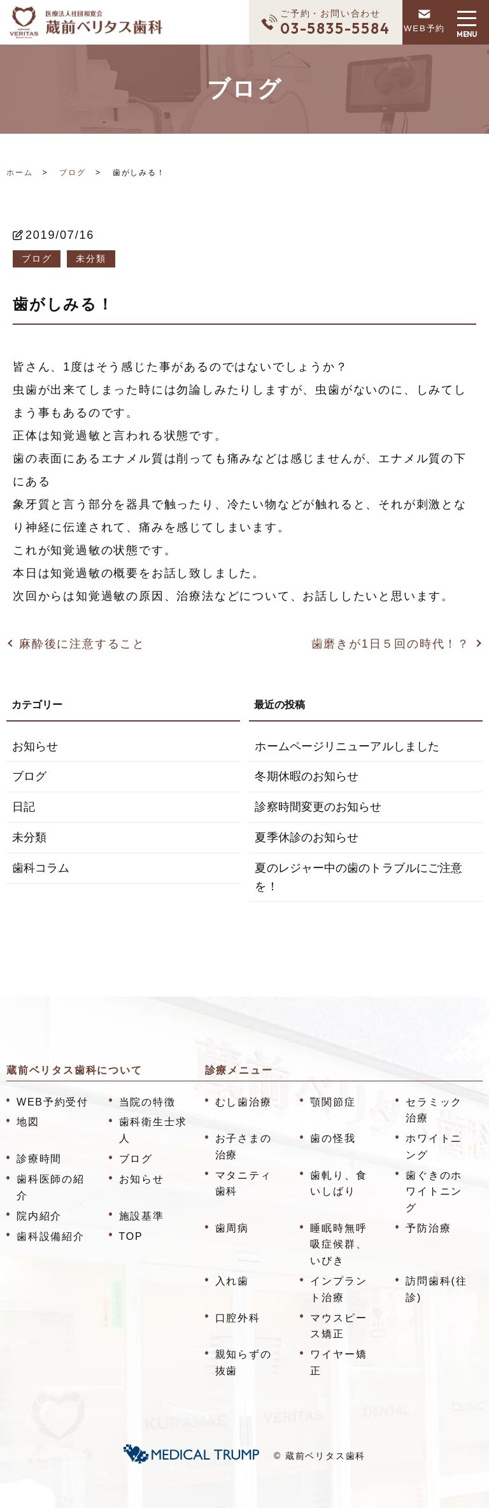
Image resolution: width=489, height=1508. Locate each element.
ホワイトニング (434, 1146)
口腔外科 (237, 1317)
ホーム (19, 172)
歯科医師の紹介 (51, 1187)
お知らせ (35, 746)
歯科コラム (40, 868)
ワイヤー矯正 (338, 1362)
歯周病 (232, 1228)
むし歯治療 (243, 1102)
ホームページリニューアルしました (346, 746)
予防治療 (428, 1228)
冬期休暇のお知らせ (306, 776)
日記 (23, 806)
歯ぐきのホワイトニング (434, 1191)
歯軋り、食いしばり (338, 1183)
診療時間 (39, 1158)
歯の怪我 (332, 1138)
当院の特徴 (147, 1102)
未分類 (91, 258)
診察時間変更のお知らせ (318, 806)
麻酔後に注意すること (82, 643)
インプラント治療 (338, 1289)
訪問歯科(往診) (436, 1289)
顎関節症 (332, 1102)
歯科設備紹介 (51, 1236)
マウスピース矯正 (338, 1326)
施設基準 (141, 1216)
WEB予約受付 (53, 1102)
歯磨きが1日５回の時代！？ (390, 643)
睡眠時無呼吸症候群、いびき (338, 1244)
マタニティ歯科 (243, 1183)
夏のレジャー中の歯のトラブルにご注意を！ (358, 877)
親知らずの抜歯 (243, 1362)
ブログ (72, 172)
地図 (28, 1121)
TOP (131, 1236)
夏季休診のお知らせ (306, 837)
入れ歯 (232, 1281)
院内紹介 (39, 1216)
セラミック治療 (434, 1110)
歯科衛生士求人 (153, 1130)
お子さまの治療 (243, 1146)
